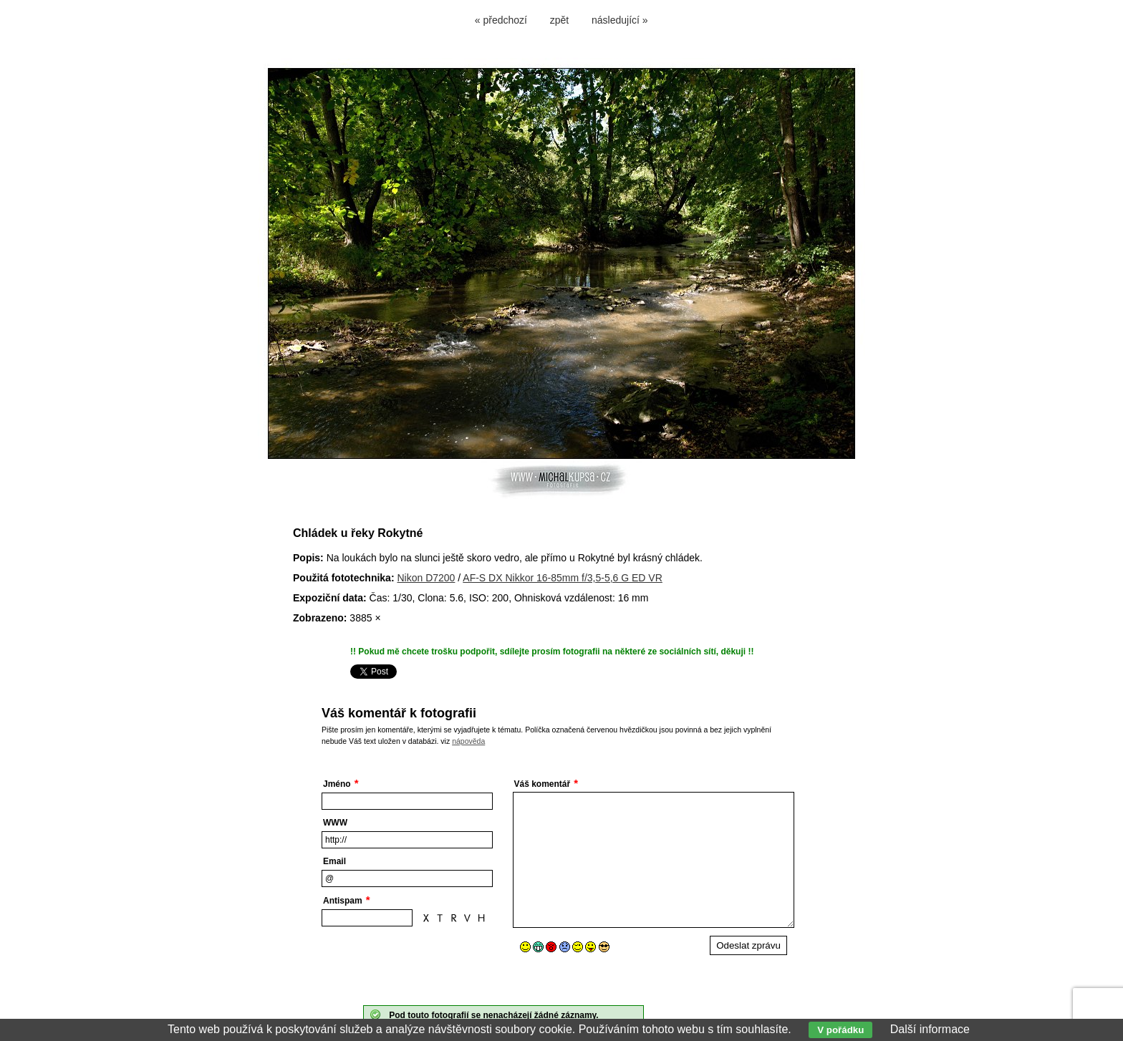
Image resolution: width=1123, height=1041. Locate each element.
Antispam (342, 901)
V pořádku (840, 1030)
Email (334, 861)
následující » (620, 20)
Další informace (930, 1029)
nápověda (468, 741)
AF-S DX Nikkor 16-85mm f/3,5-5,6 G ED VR (562, 578)
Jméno (337, 784)
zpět (559, 20)
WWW (335, 823)
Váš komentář (542, 784)
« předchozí (501, 20)
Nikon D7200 (426, 578)
